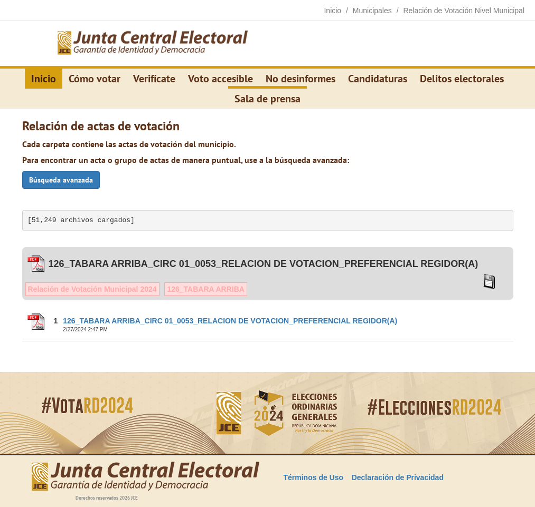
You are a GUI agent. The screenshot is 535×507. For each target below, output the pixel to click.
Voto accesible (220, 78)
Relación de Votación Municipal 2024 (92, 289)
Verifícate (154, 78)
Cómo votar (94, 78)
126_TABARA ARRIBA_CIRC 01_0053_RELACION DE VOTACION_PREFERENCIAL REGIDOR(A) (230, 321)
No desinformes (300, 78)
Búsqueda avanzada (61, 180)
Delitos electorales (462, 78)
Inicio (43, 78)
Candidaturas (377, 78)
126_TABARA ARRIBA (206, 289)
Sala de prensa (267, 99)
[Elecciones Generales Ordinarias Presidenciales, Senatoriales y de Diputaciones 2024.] (152, 44)
